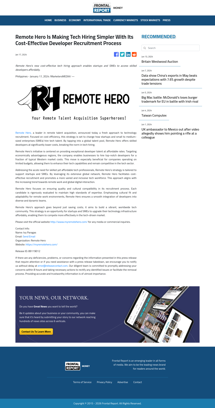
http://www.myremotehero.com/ (69, 221)
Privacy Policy (104, 382)
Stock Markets (150, 20)
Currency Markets (125, 20)
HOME (48, 20)
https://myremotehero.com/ (42, 244)
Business (60, 20)
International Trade (97, 20)
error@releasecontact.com (53, 265)
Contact (137, 382)
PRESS (166, 20)
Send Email (29, 236)
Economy (75, 20)
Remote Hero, (23, 132)
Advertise (122, 382)
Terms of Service (82, 382)
